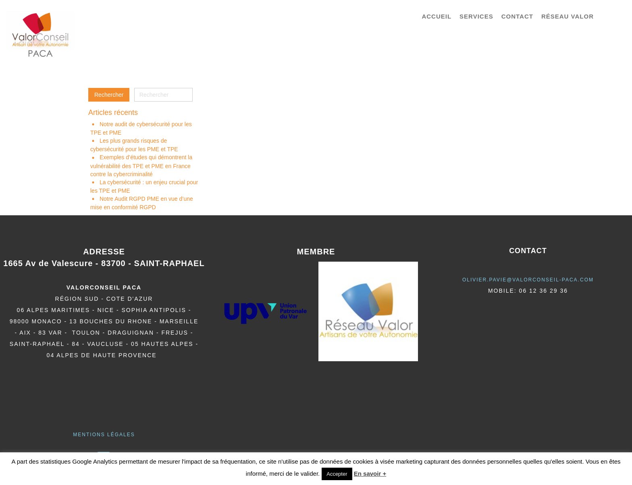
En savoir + (370, 473)
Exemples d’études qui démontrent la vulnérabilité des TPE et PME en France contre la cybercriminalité (141, 165)
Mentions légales (104, 434)
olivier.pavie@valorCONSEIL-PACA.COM (528, 280)
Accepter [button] (336, 474)
